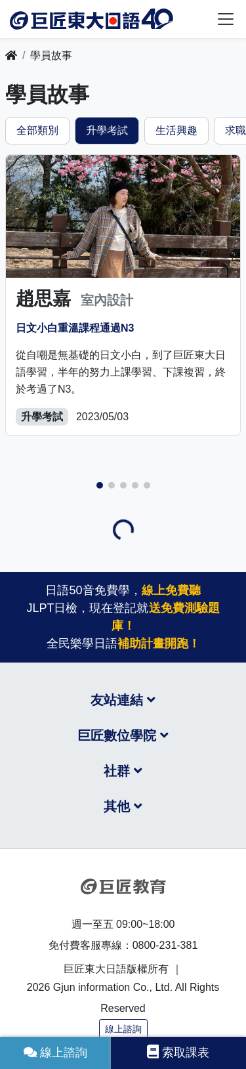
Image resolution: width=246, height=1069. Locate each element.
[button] (99, 485)
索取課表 (178, 1052)
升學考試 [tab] (107, 130)
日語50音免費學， (122, 590)
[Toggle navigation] (225, 19)
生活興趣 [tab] (176, 130)
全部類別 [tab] (37, 130)
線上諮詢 (123, 1029)
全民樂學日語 (123, 643)
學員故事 (51, 55)
